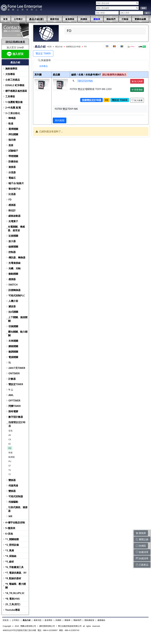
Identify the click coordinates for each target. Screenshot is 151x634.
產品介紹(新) (36, 19)
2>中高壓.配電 (13, 107)
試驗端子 (13, 150)
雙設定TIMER (15, 384)
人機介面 (13, 301)
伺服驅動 (13, 501)
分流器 (12, 172)
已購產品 (142, 564)
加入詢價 (137, 81)
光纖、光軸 (14, 268)
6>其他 (9, 533)
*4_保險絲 (10, 556)
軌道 (10, 123)
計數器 (12, 378)
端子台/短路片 (16, 183)
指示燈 (12, 139)
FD (9, 199)
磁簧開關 (13, 246)
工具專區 (10, 96)
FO (9, 448)
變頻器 (12, 480)
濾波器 (12, 306)
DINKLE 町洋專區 (14, 85)
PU (9, 461)
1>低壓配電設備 (13, 102)
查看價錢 (137, 89)
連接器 (12, 167)
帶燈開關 (13, 156)
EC (9, 443)
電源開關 (13, 357)
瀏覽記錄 (142, 539)
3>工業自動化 (12, 113)
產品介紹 (58, 47)
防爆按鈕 (13, 161)
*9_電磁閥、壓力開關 (15, 585)
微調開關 (13, 351)
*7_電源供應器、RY (16, 572)
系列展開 (59, 120)
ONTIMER (14, 373)
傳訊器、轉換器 (16, 257)
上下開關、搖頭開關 (17, 319)
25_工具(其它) (12, 604)
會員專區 (69, 19)
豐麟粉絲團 (140, 19)
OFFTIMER (14, 400)
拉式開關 (13, 311)
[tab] (43, 66)
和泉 (10, 452)
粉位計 (12, 210)
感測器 (12, 205)
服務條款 (101, 620)
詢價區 (84, 19)
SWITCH (13, 284)
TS (9, 470)
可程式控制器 (15, 496)
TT (9, 474)
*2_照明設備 (12, 544)
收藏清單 (142, 552)
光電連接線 (14, 263)
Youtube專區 (12, 610)
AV (9, 435)
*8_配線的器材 (13, 578)
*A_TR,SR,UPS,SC (14, 593)
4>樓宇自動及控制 (15, 522)
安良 (10, 430)
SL (9, 362)
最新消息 (54, 19)
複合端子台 (14, 188)
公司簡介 (18, 19)
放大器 (12, 241)
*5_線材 (9, 561)
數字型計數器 (15, 416)
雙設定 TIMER (43, 53)
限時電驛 (13, 411)
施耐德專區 (11, 68)
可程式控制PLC (16, 295)
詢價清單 (142, 558)
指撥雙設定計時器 (16, 424)
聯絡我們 (111, 19)
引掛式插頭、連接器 (17, 509)
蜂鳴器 (12, 118)
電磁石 (12, 177)
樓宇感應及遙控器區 (16, 91)
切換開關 (13, 326)
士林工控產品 (12, 79)
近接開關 (13, 235)
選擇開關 (13, 129)
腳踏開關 (13, 346)
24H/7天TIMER (16, 368)
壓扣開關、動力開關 (17, 333)
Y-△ (10, 389)
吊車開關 (13, 340)
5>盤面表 (10, 528)
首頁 (5, 19)
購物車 (97, 19)
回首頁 (6, 620)
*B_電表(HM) (12, 598)
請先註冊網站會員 (15, 41)
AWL (11, 395)
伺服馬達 (13, 485)
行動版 (125, 19)
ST (9, 465)
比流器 (12, 194)
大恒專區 (10, 74)
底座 (10, 145)
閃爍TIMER (14, 406)
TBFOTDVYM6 (85, 80)
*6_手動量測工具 (14, 567)
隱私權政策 (89, 620)
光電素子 (13, 221)
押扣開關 (13, 134)
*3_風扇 (9, 550)
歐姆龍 (11, 456)
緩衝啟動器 (14, 215)
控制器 (12, 252)
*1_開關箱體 (12, 539)
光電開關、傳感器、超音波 (16, 228)
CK (9, 439)
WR (10, 516)
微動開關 (13, 273)
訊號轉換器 (14, 290)
